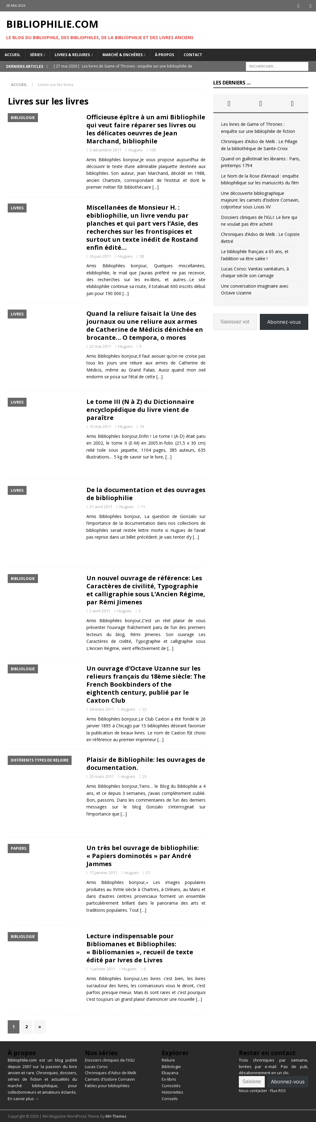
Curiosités (171, 1085)
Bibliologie (171, 1066)
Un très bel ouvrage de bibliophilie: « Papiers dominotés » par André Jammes (142, 855)
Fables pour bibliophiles (107, 1085)
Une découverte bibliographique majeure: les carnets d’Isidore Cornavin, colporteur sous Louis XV (260, 199)
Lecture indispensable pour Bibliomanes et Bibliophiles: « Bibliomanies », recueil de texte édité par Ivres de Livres (139, 947)
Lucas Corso (96, 1066)
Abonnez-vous (284, 321)
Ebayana (170, 1072)
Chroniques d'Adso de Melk (110, 1072)
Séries (36, 54)
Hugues (135, 149)
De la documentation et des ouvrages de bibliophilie (146, 493)
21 (148, 872)
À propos (164, 54)
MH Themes (116, 1115)
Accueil (12, 54)
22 (144, 708)
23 (144, 776)
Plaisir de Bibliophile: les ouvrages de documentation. (145, 763)
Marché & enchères (122, 54)
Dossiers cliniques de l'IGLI (110, 1059)
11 (143, 506)
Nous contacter (253, 1090)
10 (141, 426)
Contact (193, 54)
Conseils (170, 1098)
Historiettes (172, 1091)
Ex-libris (169, 1078)
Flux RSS (278, 1090)
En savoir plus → (23, 1098)
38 (141, 255)
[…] (155, 186)
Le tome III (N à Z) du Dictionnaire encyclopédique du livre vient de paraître (140, 409)
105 (153, 149)
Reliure (168, 1059)
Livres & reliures (72, 54)
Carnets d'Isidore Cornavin (110, 1078)
